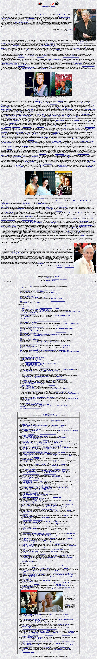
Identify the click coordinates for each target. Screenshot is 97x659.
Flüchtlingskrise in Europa (19, 156)
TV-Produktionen (41, 203)
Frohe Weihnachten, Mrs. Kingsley (38, 336)
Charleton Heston (54, 341)
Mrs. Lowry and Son (59, 154)
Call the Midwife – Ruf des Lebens (34, 644)
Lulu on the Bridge (44, 494)
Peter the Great (34, 576)
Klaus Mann (70, 109)
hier (85, 228)
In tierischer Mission (28, 511)
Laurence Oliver (30, 18)
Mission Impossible (26, 68)
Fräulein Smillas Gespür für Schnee (31, 487)
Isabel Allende (23, 64)
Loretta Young (27, 336)
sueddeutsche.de (55, 279)
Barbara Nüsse (19, 111)
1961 (67, 627)
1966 (23, 358)
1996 (21, 345)
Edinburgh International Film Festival (64, 155)
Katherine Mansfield (45, 568)
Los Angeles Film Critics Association (31, 371)
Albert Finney (86, 200)
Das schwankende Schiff (28, 495)
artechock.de (45, 509)
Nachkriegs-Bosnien (39, 534)
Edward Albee (51, 67)
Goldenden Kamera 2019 (9, 228)
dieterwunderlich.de (55, 471)
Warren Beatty (69, 212)
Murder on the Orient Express (42, 444)
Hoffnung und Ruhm (57, 312)
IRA (54, 231)
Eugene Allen (4, 136)
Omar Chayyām (40, 114)
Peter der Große (16, 165)
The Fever (25, 514)
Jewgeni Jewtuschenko (30, 469)
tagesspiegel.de (63, 279)
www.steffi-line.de (50, 657)
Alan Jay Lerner (65, 428)
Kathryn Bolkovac (71, 533)
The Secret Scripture (56, 141)
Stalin (52, 468)
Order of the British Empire (36, 360)
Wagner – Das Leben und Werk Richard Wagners (34, 574)
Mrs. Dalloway (32, 107)
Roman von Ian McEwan (74, 116)
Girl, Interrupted (34, 497)
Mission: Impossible (27, 483)
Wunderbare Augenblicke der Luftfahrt (32, 478)
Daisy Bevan (21, 208)
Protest (7, 41)
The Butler (31, 544)
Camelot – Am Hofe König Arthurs (26, 55)
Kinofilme (68, 157)
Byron (28, 635)
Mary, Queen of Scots (46, 442)
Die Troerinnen (42, 443)
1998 (21, 347)
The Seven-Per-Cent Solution (45, 447)
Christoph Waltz (24, 146)
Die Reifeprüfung (35, 324)
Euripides (50, 443)
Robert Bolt (35, 341)
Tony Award (54, 222)
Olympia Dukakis (27, 339)
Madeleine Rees (40, 127)
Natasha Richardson (16, 115)
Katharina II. (15, 167)
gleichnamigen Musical (54, 428)
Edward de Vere (19, 132)
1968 (21, 323)
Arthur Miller (59, 376)
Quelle (31, 286)
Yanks (44, 451)
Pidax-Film (43, 99)
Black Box (25, 648)
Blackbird (38, 621)
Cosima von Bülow (33, 575)
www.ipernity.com (55, 32)
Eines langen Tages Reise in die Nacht (30, 223)
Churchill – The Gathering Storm (22, 202)
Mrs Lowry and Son (27, 557)
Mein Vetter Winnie (35, 302)
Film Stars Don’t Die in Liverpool (31, 551)
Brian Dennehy (59, 392)
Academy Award (21, 287)
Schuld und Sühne (69, 504)
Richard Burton (69, 574)
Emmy (82, 235)
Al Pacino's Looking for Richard (30, 484)
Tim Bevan (50, 208)
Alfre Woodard (27, 349)
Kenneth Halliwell (5, 63)
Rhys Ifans (57, 132)
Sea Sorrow (35, 156)
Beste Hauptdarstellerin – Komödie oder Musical (48, 321)
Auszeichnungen (45, 6)
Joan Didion (27, 394)
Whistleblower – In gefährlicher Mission (29, 125)
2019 (21, 406)
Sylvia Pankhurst (61, 437)
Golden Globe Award (83, 221)
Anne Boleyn (62, 425)
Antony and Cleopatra (31, 388)
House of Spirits (35, 474)
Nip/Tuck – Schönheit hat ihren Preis (34, 637)
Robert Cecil (54, 133)
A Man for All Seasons (42, 425)
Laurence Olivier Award (30, 221)
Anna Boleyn (16, 45)
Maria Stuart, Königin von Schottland (60, 295)
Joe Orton (64, 62)
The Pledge (34, 503)
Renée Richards (29, 335)
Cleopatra (66, 388)
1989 (21, 340)
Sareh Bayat (52, 405)
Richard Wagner (60, 574)
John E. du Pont (76, 138)
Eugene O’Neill (65, 391)
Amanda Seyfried (60, 120)
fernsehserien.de (68, 638)
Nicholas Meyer (65, 447)
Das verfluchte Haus (27, 436)
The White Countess (85, 114)
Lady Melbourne (4, 203)
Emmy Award (28, 373)
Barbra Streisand (47, 293)
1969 (21, 292)
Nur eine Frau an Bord (28, 423)
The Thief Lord (36, 521)
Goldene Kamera (83, 226)
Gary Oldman (71, 62)
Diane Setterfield (46, 647)
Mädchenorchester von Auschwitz (71, 57)
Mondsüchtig (35, 339)
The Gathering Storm (44, 632)
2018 (23, 386)
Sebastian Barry (84, 141)
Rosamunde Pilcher (90, 161)
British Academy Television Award (28, 314)
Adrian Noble (42, 154)
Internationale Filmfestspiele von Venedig (35, 383)
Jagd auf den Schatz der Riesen (30, 629)
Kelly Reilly (67, 648)
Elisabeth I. (28, 133)
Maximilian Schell (43, 102)
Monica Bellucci (27, 127)
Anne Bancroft (27, 324)
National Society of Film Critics (33, 365)
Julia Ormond (90, 166)
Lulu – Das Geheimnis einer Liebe (31, 494)
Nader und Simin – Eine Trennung (63, 405)
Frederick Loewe (26, 429)
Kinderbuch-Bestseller (54, 115)
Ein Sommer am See (67, 345)
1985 (21, 298)
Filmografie (52, 6)
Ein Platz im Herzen (34, 299)
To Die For (34, 346)
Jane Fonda (76, 48)
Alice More (23, 342)
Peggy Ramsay (50, 461)
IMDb (70, 500)
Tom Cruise (43, 68)
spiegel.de (31, 111)
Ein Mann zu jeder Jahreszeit (48, 45)
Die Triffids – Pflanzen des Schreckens (32, 641)
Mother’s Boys (36, 480)
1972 (21, 295)
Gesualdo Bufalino (54, 465)
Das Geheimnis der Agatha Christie (31, 449)
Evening (35, 528)
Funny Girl (54, 293)
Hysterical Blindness (35, 352)
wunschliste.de (31, 623)
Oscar (78, 49)
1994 (23, 385)
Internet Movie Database (47, 415)
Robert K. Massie (62, 165)
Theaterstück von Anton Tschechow (48, 434)
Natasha (47, 207)
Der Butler (55, 134)
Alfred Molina (13, 63)
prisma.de (56, 276)
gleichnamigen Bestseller (11, 64)
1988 (23, 310)
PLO (78, 231)
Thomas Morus (44, 341)
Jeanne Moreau (4, 207)
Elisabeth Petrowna (45, 167)
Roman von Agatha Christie (60, 444)
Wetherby (25, 455)
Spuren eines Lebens (13, 118)
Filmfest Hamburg (12, 123)
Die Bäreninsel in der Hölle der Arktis (31, 452)
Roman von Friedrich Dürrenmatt (49, 503)
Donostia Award (55, 396)
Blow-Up (80, 43)
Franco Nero (76, 120)
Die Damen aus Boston (27, 220)
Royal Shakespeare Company (21, 22)
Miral (28, 121)
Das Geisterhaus (78, 63)
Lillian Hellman (56, 49)
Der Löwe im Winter (37, 293)
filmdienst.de (27, 312)
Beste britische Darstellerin (46, 308)
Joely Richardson (63, 207)
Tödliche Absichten (27, 480)
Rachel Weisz (8, 127)
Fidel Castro (80, 212)
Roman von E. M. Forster (55, 472)
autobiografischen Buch (73, 393)
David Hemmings (50, 43)
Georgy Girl (34, 322)
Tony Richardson (62, 206)
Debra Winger (55, 510)
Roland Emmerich (82, 131)
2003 (21, 351)
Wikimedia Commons (65, 32)
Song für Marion (16, 134)
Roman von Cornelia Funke (51, 521)
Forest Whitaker (44, 137)
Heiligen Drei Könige (40, 500)
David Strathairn (16, 127)
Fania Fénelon (40, 57)
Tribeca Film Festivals (12, 147)
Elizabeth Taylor (84, 41)
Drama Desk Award (30, 387)
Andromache (58, 443)
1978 (21, 297)
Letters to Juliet (34, 529)
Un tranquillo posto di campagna (40, 436)
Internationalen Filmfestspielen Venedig (85, 121)
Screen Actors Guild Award (29, 398)
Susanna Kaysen (57, 497)
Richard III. (35, 486)
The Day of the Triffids (46, 641)
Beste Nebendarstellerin (34, 297)
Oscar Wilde (26, 489)
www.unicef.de (40, 263)
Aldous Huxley (59, 441)
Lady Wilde (45, 489)
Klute (32, 296)
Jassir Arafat (70, 231)
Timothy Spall (4, 155)
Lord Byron (59, 202)
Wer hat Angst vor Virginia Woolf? (38, 291)
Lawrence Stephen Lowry (83, 154)
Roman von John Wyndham (68, 641)
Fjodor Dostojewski (26, 505)
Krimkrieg (75, 430)
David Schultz (31, 140)
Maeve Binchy (46, 526)
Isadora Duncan (34, 46)
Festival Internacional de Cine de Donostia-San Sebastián (36, 396)
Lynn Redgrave (29, 216)
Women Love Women (37, 222)
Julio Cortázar (61, 426)
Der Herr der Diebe (27, 115)
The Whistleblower (46, 533)
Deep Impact (38, 101)
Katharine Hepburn (28, 293)
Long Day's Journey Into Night (33, 391)
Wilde (31, 489)
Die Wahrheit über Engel (29, 501)
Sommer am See (53, 104)
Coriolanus (69, 30)
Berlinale (70, 29)
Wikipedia (71, 32)
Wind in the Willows (40, 619)
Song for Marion (35, 541)
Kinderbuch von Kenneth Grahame (65, 619)
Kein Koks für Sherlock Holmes (30, 447)
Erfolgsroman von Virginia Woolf (63, 107)
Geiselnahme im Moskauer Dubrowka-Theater (19, 253)
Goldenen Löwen (12, 226)
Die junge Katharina (63, 166)
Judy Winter (31, 228)
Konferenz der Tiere (27, 535)
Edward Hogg (36, 133)
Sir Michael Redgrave (62, 14)
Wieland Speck (29, 109)
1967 (21, 290)
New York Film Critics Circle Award (31, 382)
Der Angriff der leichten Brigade (30, 430)
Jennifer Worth (69, 644)
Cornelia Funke (66, 115)
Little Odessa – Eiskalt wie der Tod (31, 481)
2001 (21, 350)
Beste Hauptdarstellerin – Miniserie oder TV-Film (48, 334)
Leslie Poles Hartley (58, 649)
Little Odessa (52, 385)
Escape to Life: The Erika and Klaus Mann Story (57, 506)
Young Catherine (37, 614)
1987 (21, 334)
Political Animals (27, 643)
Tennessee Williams (60, 585)
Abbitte (44, 116)
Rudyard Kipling (67, 616)
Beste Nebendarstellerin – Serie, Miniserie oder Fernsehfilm (42, 350)
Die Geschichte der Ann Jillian (36, 344)
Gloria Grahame (55, 142)
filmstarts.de (59, 543)
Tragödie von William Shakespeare (41, 464)
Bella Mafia (4, 107)
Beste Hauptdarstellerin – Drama (44, 326)
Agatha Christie (49, 449)
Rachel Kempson (44, 14)
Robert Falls (69, 392)
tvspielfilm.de (56, 573)
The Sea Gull (31, 434)
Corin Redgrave (91, 214)
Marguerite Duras (26, 424)
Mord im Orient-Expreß (28, 444)
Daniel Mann (21, 57)
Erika (63, 109)
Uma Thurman (26, 352)
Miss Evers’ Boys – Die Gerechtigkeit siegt (40, 349)
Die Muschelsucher (29, 161)
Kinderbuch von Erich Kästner (52, 535)
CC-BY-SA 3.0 (70, 34)
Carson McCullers (30, 67)
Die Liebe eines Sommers (38, 327)
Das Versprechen (27, 503)
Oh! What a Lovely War (28, 437)
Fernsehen (51, 414)
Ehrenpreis (27, 316)
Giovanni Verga (56, 476)
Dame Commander (51, 397)
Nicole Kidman (27, 346)
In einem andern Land (51, 565)
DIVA (13, 225)
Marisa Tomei (26, 302)
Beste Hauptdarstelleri (31, 400)
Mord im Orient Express (54, 59)
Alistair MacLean (61, 452)
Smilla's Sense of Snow (45, 487)
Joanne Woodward (27, 327)
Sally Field (26, 299)
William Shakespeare (57, 388)
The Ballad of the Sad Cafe (44, 470)
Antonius (34, 389)
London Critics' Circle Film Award (33, 403)
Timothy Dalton (9, 212)
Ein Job (25, 639)
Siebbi (72, 31)
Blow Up (25, 426)
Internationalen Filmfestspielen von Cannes (63, 265)
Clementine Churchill (61, 200)
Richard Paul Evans (43, 631)
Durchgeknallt (60, 101)
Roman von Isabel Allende (50, 474)
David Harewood (26, 389)
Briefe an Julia (16, 120)
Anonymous (68, 125)
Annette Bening (33, 142)
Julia (27, 49)
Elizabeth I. (43, 540)
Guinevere (44, 55)
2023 (21, 408)
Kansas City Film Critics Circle (32, 362)
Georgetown (10, 146)
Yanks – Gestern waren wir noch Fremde (32, 451)
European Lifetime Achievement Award (32, 408)
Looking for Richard (43, 484)
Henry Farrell (67, 587)
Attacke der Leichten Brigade (64, 430)
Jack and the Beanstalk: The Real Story (47, 629)
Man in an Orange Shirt (28, 652)
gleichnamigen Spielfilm (25, 588)
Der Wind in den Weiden (28, 619)
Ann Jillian (26, 344)
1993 (21, 301)
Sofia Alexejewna (20, 166)
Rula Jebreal (43, 531)
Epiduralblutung (24, 209)
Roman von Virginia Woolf (49, 491)
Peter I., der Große (42, 165)
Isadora (57, 46)
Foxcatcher (18, 138)
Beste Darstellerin (30, 358)
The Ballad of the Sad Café (88, 66)
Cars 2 (24, 539)
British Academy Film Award (26, 306)
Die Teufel (72, 55)
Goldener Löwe (29, 386)
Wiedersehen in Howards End (29, 60)
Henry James (16, 143)
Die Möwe (3, 46)
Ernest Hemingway (63, 565)
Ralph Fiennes (6, 115)
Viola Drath (9, 149)
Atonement (29, 524)
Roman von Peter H (62, 487)
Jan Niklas (24, 578)
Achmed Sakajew (16, 252)
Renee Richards (21, 66)
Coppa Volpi (28, 385)
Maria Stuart (71, 46)
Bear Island (44, 452)
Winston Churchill (77, 200)
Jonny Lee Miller (26, 203)
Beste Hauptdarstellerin (42, 290)
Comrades (37, 458)
